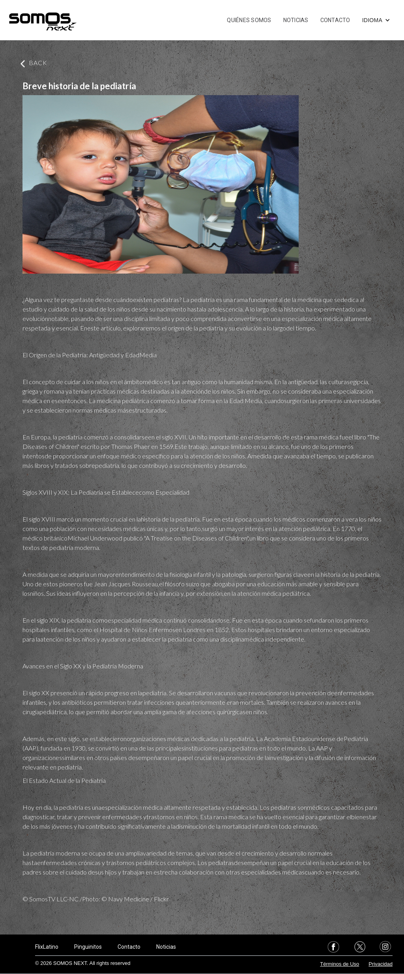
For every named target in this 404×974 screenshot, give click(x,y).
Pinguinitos (88, 947)
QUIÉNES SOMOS (249, 20)
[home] (42, 20)
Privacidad (380, 964)
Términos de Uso (339, 964)
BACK (38, 62)
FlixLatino (46, 947)
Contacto (129, 947)
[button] (376, 20)
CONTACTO (335, 20)
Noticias (166, 947)
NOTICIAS (296, 20)
